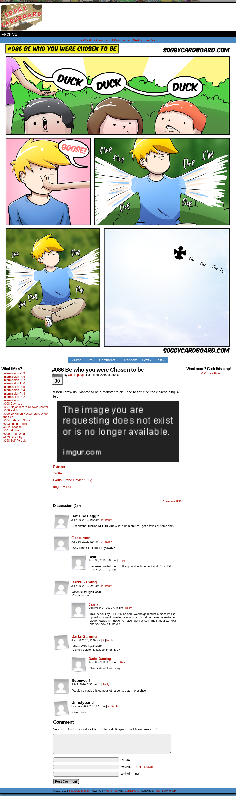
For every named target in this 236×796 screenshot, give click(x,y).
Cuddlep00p (76, 375)
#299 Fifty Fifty (12, 437)
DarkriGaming (84, 582)
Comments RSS (172, 501)
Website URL (130, 774)
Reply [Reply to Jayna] (128, 607)
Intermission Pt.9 (14, 373)
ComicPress (132, 790)
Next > (137, 40)
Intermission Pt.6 (14, 383)
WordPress (112, 790)
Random (130, 360)
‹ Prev (89, 360)
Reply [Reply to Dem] (122, 560)
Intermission (11, 400)
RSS (157, 790)
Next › (146, 360)
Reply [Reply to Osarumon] (108, 541)
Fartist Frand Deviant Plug (72, 480)
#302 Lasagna (12, 427)
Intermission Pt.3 (14, 393)
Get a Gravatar (145, 767)
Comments (120, 40)
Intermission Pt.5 (14, 387)
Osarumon (81, 538)
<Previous (101, 40)
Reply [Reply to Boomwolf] (105, 684)
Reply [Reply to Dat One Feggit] (108, 519)
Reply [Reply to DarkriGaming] (108, 585)
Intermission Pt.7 (14, 380)
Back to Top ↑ (170, 790)
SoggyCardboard (21, 17)
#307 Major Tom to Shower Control (25, 407)
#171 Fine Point (210, 373)
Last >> (149, 40)
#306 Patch (10, 410)
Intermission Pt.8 (14, 376)
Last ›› (160, 360)
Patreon (59, 466)
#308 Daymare (12, 403)
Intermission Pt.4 (14, 390)
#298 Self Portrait (14, 440)
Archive (9, 34)
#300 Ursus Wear (14, 434)
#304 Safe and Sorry (16, 420)
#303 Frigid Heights (15, 423)
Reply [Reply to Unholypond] (114, 706)
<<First (86, 40)
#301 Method (11, 430)
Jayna (93, 604)
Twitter (58, 473)
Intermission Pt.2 (14, 397)
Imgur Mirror (62, 487)
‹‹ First (76, 360)
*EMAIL (137, 767)
